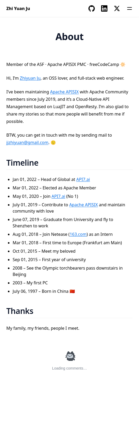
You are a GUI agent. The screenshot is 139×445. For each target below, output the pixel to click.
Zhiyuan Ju (30, 78)
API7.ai (83, 179)
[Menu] (129, 8)
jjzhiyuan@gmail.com (27, 142)
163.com (78, 234)
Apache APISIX (64, 92)
